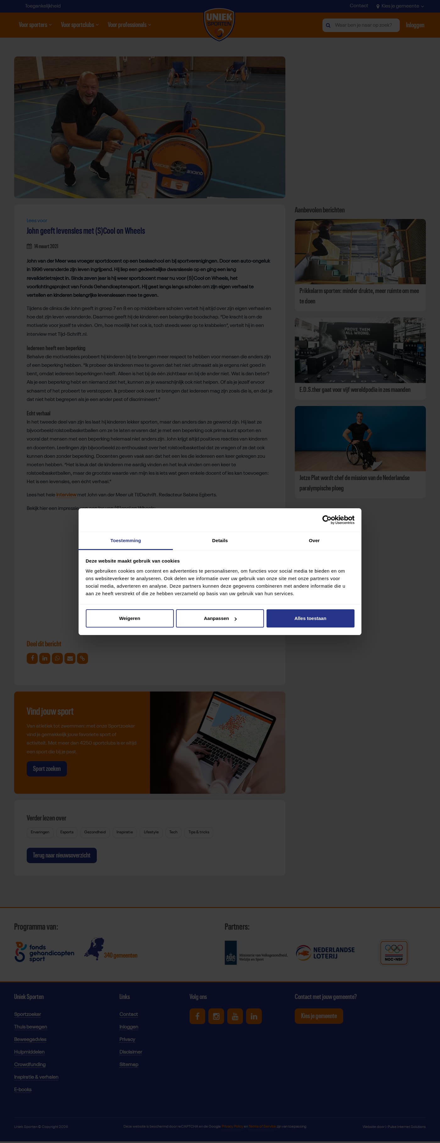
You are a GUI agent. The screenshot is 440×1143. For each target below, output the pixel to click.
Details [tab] (220, 540)
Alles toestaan (310, 618)
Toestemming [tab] (125, 540)
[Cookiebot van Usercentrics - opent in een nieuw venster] (327, 520)
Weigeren (129, 618)
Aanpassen (220, 618)
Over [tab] (314, 540)
